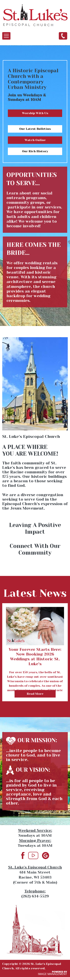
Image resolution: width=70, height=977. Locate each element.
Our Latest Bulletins (35, 129)
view (35, 605)
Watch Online (35, 140)
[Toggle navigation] (6, 36)
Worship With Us (35, 113)
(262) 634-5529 (63, 35)
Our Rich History (35, 151)
